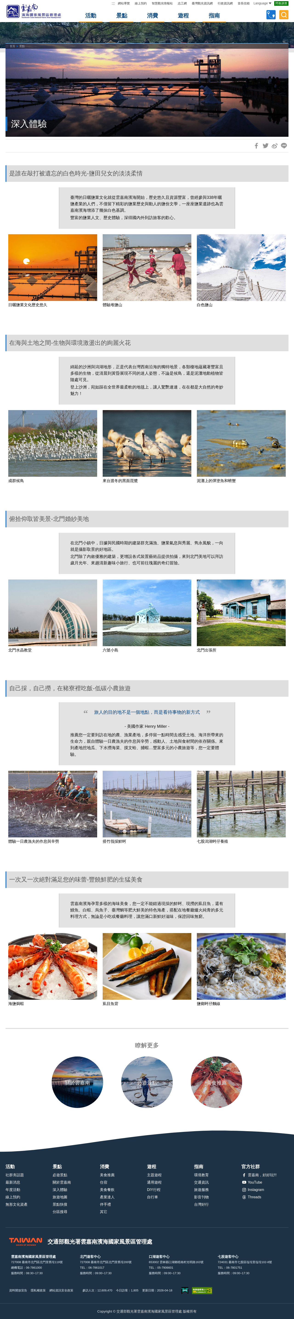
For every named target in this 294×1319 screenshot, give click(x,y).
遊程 (183, 15)
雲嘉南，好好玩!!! (259, 1175)
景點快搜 (60, 1204)
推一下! (265, 145)
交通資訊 (201, 1182)
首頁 (12, 46)
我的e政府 (184, 1290)
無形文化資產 (17, 1204)
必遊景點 (60, 1175)
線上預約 (141, 3)
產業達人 (107, 1197)
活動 (90, 15)
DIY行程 (154, 1190)
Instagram (252, 1190)
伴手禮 (105, 1204)
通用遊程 (154, 1182)
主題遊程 (154, 1175)
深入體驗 (60, 1190)
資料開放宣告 (18, 1290)
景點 (121, 15)
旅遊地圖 (60, 1197)
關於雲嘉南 (62, 1182)
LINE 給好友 (283, 145)
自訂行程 (271, 14)
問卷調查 (281, 3)
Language (262, 3)
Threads (251, 1197)
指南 (214, 15)
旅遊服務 (201, 1190)
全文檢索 (283, 14)
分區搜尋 (60, 1212)
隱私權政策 (38, 1290)
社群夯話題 (15, 1175)
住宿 (103, 1182)
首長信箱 (244, 3)
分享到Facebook (256, 145)
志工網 (182, 3)
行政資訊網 (225, 3)
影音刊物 (201, 1197)
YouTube (251, 1182)
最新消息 (13, 1182)
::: (113, 3)
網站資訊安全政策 (61, 1290)
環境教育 (201, 1175)
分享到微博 (274, 145)
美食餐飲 (107, 1190)
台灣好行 (201, 1204)
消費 (152, 15)
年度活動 (13, 1190)
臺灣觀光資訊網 (202, 3)
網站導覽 (124, 3)
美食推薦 (107, 1175)
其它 (103, 1212)
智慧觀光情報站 (162, 3)
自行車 (152, 1197)
